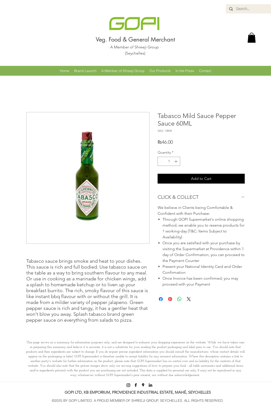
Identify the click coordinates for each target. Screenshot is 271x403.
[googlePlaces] (143, 385)
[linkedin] (150, 385)
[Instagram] (128, 385)
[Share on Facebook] (161, 299)
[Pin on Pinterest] (170, 299)
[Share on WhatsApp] (179, 299)
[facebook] (135, 385)
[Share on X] (189, 299)
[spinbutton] (168, 161)
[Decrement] (161, 161)
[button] (251, 38)
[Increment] (176, 161)
